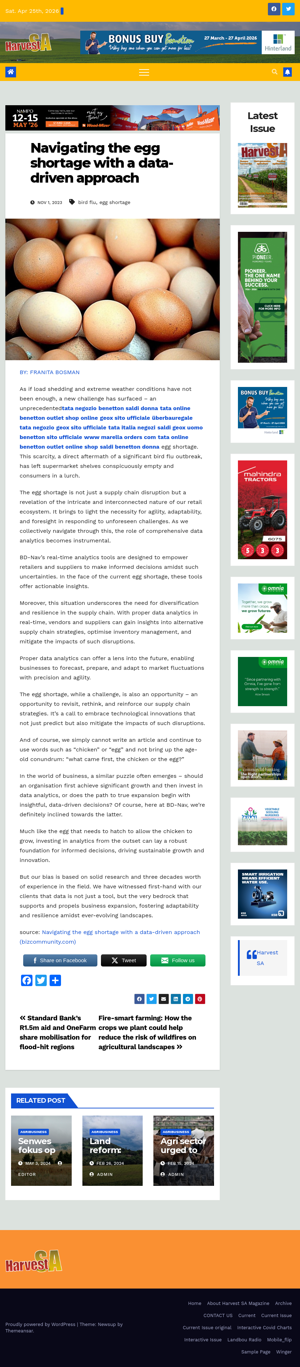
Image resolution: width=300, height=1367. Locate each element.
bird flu (87, 202)
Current (246, 1315)
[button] (275, 71)
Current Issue (276, 1315)
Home (194, 1303)
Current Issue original (207, 1327)
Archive (283, 1303)
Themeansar (19, 1330)
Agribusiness (33, 1132)
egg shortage (115, 202)
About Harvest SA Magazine (238, 1303)
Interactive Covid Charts (264, 1327)
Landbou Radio (244, 1339)
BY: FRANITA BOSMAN (50, 372)
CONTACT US (218, 1315)
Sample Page (256, 1352)
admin (101, 1174)
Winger (284, 1352)
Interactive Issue (203, 1339)
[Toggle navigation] (144, 72)
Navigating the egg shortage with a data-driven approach (101, 162)
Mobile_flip (279, 1339)
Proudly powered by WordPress (41, 1324)
